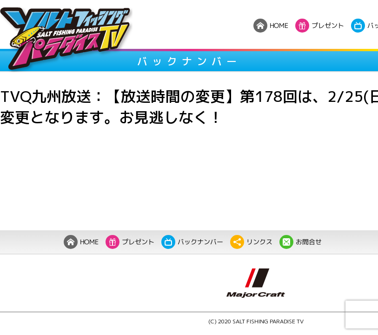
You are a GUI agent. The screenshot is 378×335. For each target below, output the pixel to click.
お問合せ (300, 242)
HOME (80, 242)
